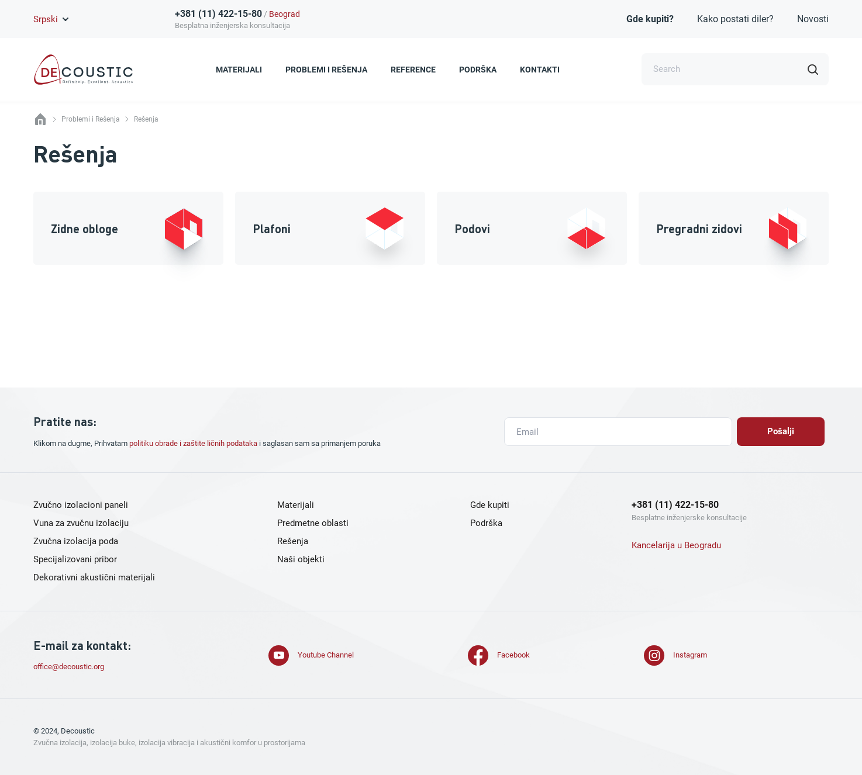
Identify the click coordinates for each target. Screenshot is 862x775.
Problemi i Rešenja (326, 69)
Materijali (239, 69)
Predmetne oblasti (313, 523)
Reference (413, 69)
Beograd (284, 14)
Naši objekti (301, 559)
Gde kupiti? (650, 19)
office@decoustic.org (68, 666)
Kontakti (540, 69)
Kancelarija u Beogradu (676, 545)
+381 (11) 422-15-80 (218, 13)
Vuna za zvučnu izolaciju (81, 523)
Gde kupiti (489, 505)
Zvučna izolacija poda (75, 541)
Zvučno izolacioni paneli (80, 505)
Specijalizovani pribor (75, 559)
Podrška (477, 69)
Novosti (813, 19)
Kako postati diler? (735, 19)
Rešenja (292, 541)
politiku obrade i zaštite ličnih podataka (193, 443)
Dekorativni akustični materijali (94, 577)
